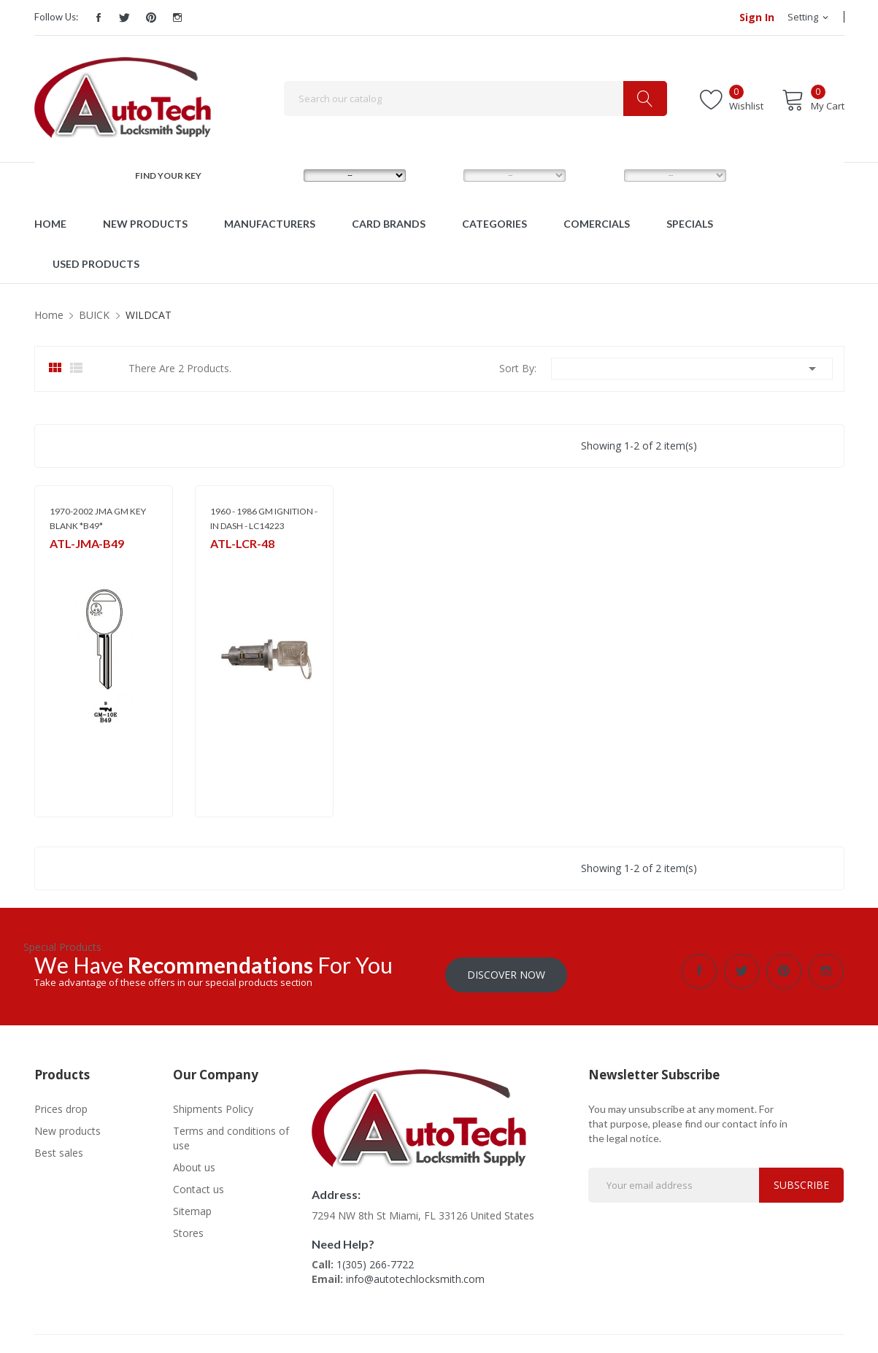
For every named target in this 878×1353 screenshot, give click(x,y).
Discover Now (506, 971)
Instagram (177, 17)
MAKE (276, 175)
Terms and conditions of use (231, 1134)
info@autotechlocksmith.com (415, 1275)
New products (67, 1127)
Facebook (98, 17)
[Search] (475, 98)
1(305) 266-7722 (375, 1261)
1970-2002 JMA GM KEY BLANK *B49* (98, 518)
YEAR (596, 175)
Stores (188, 1229)
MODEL (441, 175)
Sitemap (192, 1207)
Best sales (58, 1149)
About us (194, 1164)
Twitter (125, 17)
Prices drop (61, 1105)
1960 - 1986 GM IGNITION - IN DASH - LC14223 (263, 518)
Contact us (198, 1185)
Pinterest (151, 17)
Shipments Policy (213, 1105)
